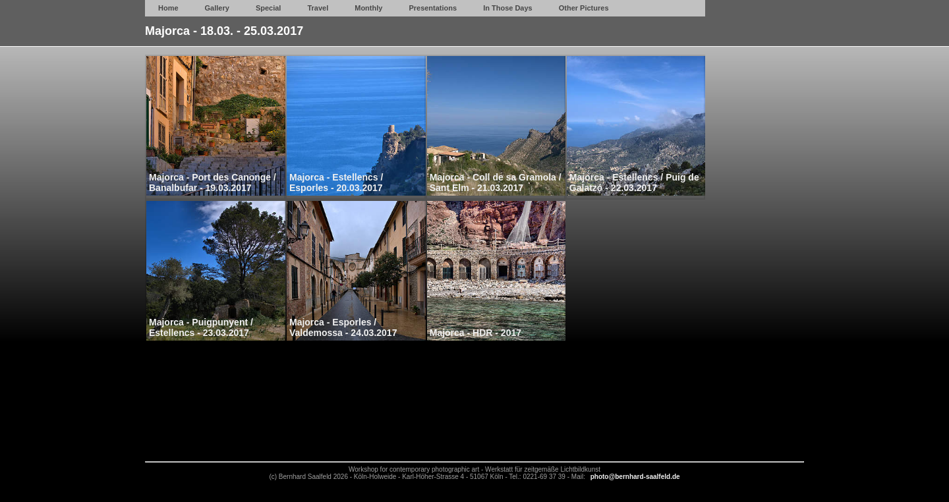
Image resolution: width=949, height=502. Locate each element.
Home (168, 8)
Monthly (368, 8)
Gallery (217, 8)
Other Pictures (584, 8)
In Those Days (507, 8)
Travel (317, 8)
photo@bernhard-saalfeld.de (635, 476)
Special (268, 8)
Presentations (433, 8)
